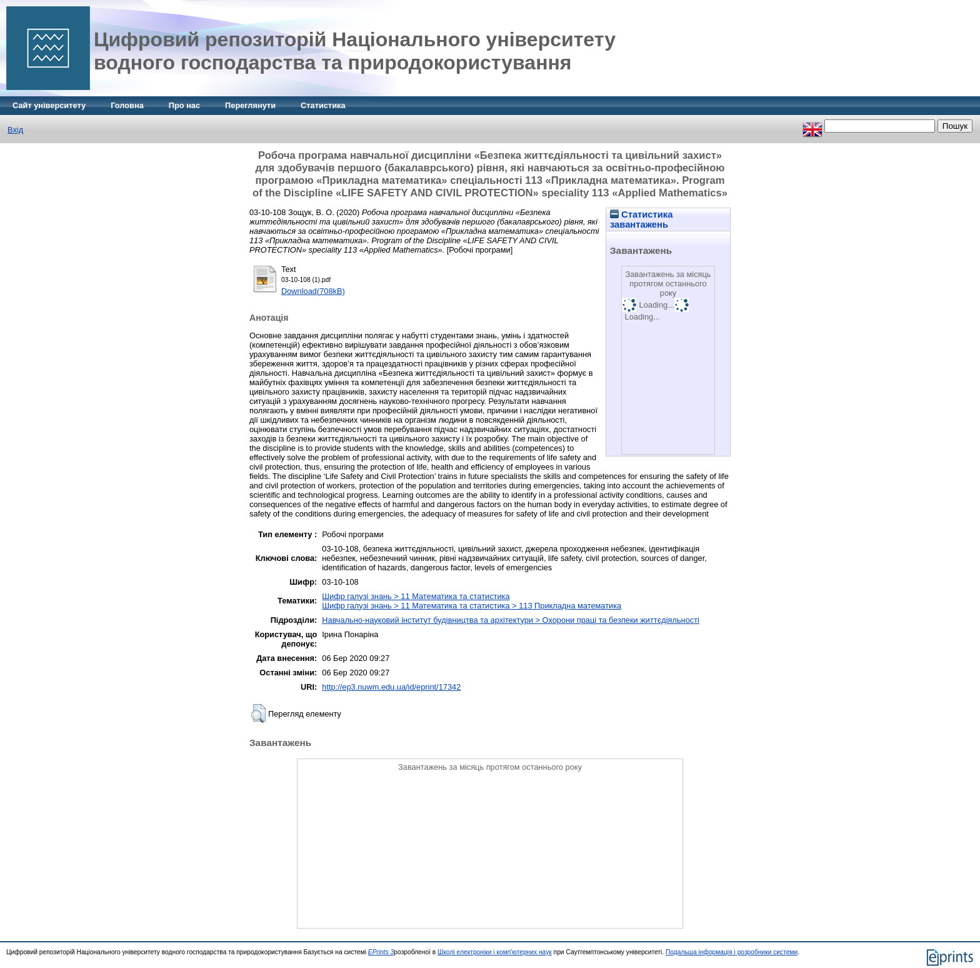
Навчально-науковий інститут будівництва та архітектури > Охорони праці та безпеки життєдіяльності (510, 620)
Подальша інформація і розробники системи (732, 952)
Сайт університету (49, 105)
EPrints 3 (381, 952)
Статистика (323, 105)
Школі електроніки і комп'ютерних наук (495, 952)
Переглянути (250, 105)
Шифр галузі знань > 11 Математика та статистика (415, 596)
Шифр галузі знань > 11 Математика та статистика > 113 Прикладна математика (471, 605)
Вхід (15, 129)
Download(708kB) (313, 291)
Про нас (184, 105)
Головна (127, 105)
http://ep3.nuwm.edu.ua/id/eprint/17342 (391, 687)
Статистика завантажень (641, 219)
